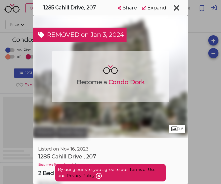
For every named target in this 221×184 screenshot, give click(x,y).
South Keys (72, 132)
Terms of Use (142, 169)
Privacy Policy (81, 175)
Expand (154, 8)
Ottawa (44, 132)
